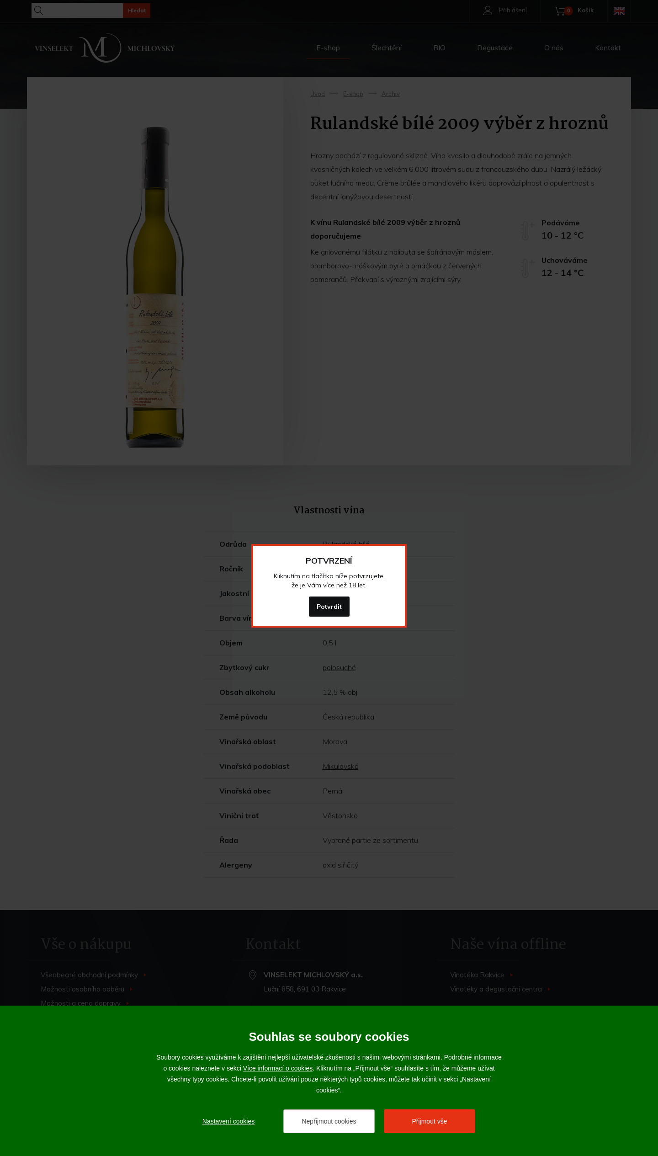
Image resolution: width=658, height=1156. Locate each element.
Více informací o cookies (278, 1068)
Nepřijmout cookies (329, 1121)
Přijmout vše (429, 1121)
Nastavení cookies (228, 1121)
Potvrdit (329, 606)
